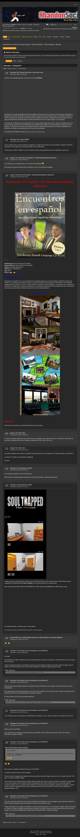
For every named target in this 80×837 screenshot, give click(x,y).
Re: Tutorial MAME (23, 139)
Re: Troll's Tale (20, 433)
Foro (48, 24)
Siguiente (23, 68)
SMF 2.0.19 (33, 831)
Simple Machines (47, 831)
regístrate (29, 24)
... (18, 68)
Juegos (54, 24)
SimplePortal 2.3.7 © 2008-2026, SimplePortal (41, 832)
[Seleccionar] (12, 670)
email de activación (8, 26)
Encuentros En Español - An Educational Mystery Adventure (35, 175)
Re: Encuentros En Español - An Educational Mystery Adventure (36, 158)
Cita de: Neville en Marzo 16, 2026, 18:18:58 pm (16, 747)
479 (20, 68)
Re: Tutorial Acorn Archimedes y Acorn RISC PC (32, 650)
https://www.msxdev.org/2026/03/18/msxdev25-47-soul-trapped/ (23, 630)
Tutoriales (13, 72)
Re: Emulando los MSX (24, 468)
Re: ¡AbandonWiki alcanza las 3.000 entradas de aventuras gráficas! (41, 637)
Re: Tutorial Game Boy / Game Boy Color (30, 72)
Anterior (10, 68)
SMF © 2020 (40, 831)
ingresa (24, 24)
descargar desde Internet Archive (35, 131)
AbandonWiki (14, 637)
